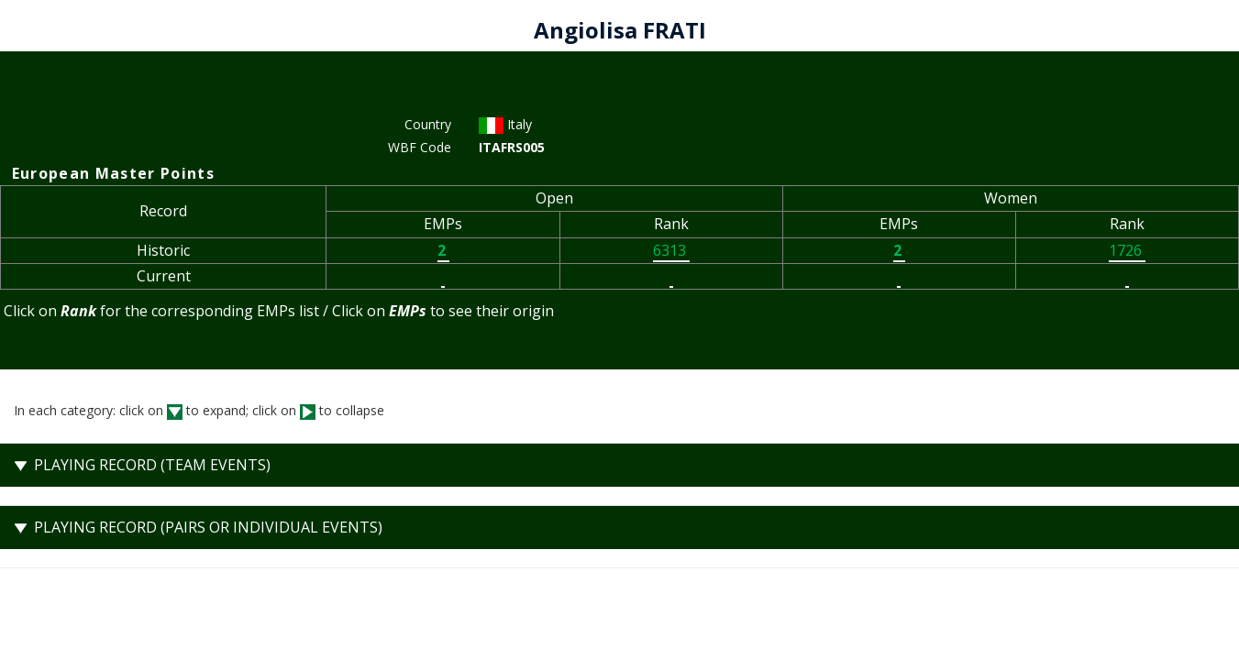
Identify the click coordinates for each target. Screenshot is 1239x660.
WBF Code (419, 147)
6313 (671, 250)
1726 (1127, 250)
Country (427, 124)
